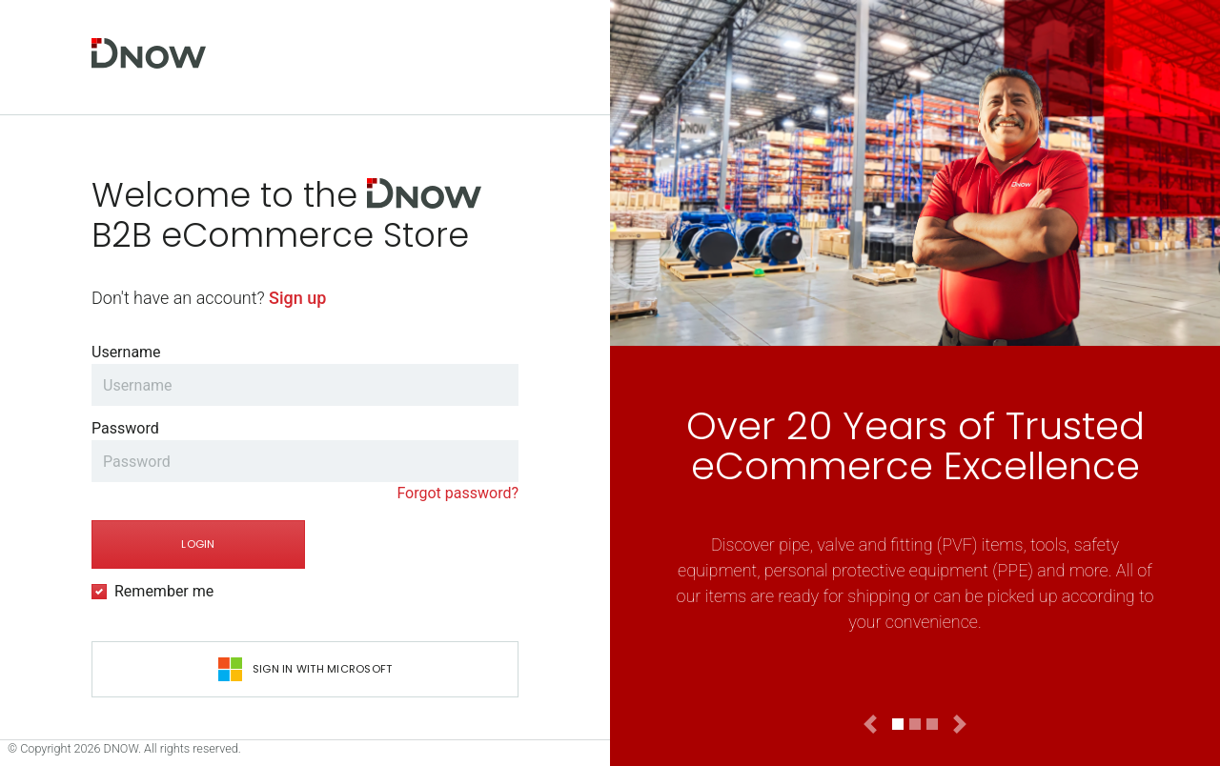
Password (125, 428)
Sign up (297, 298)
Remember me (164, 591)
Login (197, 544)
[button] (870, 724)
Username (126, 352)
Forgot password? (457, 493)
